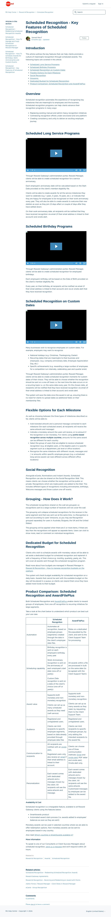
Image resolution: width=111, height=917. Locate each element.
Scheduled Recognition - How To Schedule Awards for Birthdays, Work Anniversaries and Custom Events (14, 57)
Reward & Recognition (27, 12)
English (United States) (95, 911)
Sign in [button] (100, 4)
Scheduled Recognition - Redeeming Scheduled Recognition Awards (14, 30)
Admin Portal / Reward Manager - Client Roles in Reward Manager (51, 884)
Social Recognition (38, 76)
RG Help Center (11, 12)
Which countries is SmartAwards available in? (53, 835)
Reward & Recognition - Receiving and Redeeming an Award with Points (53, 880)
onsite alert (73, 758)
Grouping (34, 78)
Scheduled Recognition (45, 12)
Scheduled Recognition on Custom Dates (47, 70)
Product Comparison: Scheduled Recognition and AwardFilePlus (57, 84)
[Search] (89, 12)
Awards (47, 858)
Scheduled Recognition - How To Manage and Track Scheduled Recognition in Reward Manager (14, 42)
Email (79, 755)
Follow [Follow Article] (84, 38)
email (62, 757)
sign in (33, 904)
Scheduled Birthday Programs (43, 67)
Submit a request (89, 4)
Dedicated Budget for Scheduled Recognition (49, 81)
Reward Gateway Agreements (37, 876)
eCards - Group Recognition (36, 887)
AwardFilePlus (61, 601)
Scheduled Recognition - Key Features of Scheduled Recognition (14, 69)
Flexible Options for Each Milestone (45, 73)
